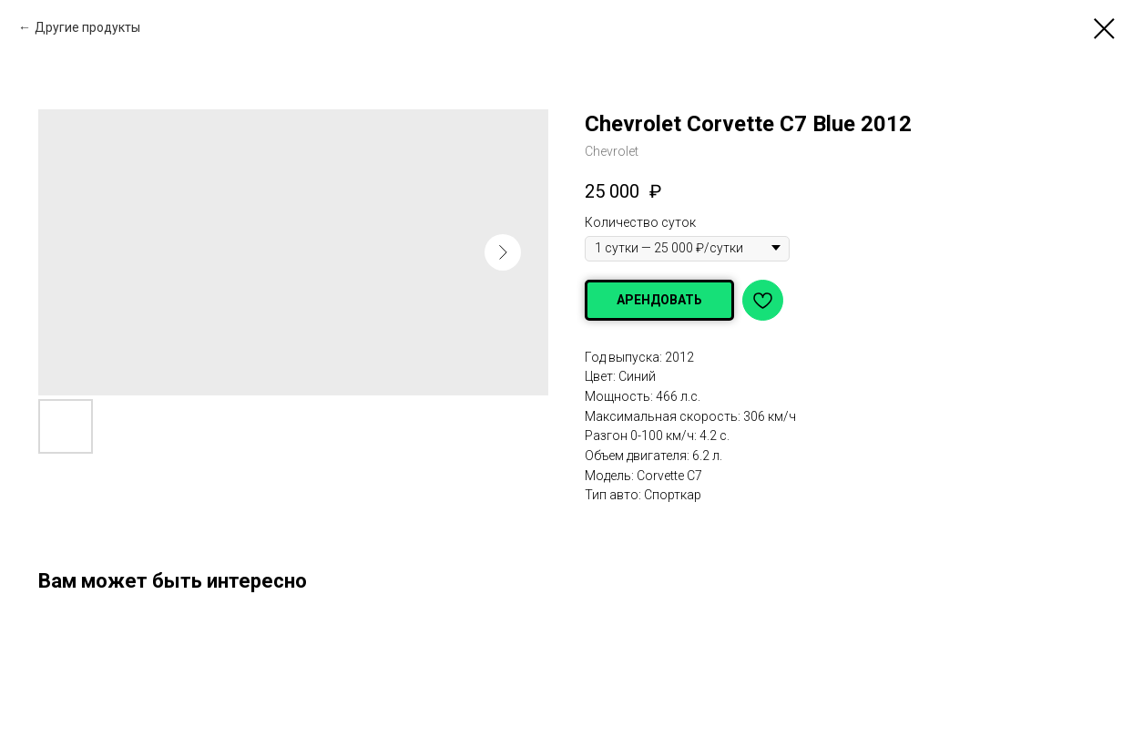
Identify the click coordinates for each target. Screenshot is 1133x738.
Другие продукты (87, 27)
